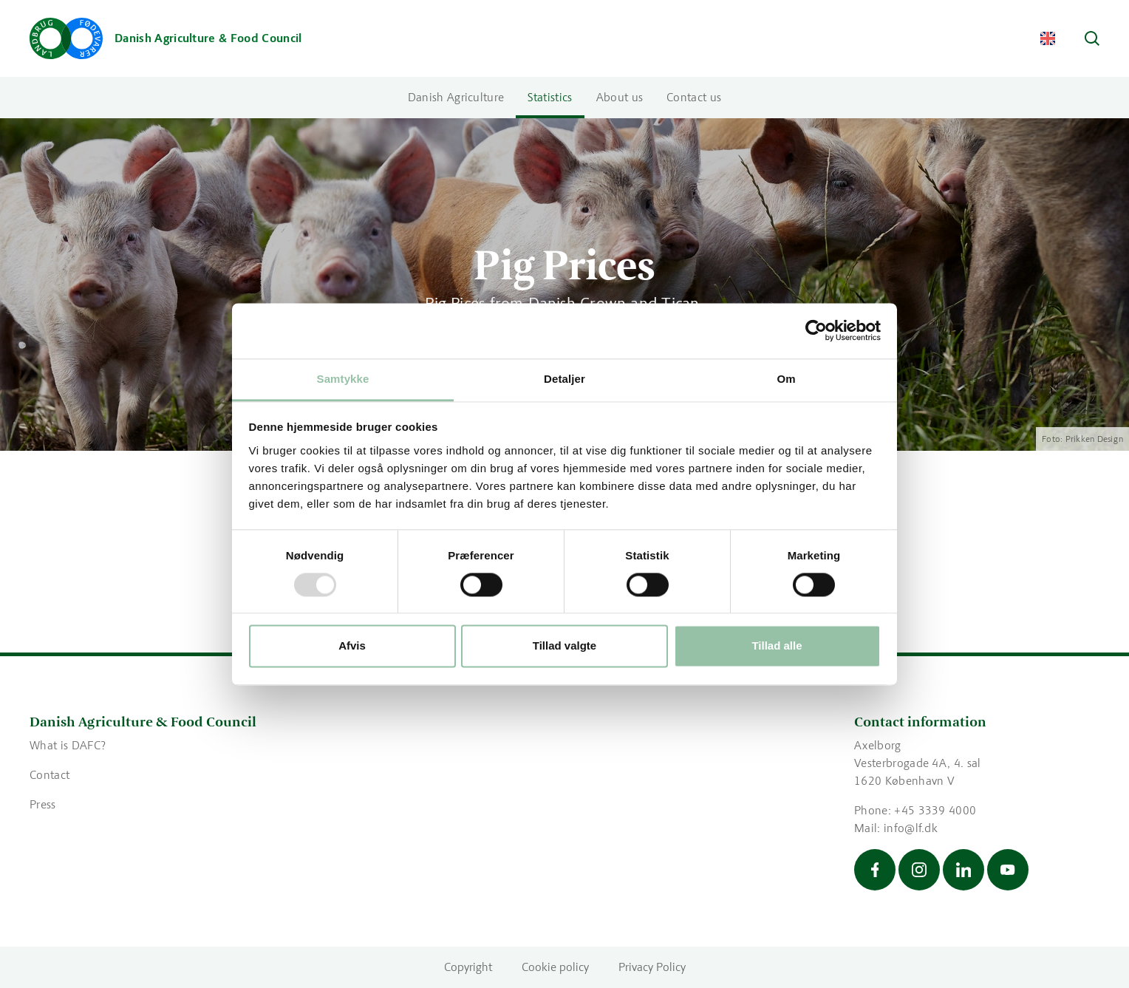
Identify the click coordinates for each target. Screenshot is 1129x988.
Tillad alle (776, 646)
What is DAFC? (69, 745)
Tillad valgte (564, 646)
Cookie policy (555, 967)
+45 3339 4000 (935, 810)
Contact (49, 775)
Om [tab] (786, 378)
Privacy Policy (652, 967)
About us (620, 97)
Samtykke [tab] (343, 378)
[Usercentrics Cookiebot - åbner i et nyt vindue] (816, 330)
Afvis (352, 646)
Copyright (468, 967)
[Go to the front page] (166, 38)
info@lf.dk (911, 828)
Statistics (550, 97)
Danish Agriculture (456, 97)
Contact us (693, 97)
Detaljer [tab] (564, 378)
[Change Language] (1047, 38)
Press (43, 804)
